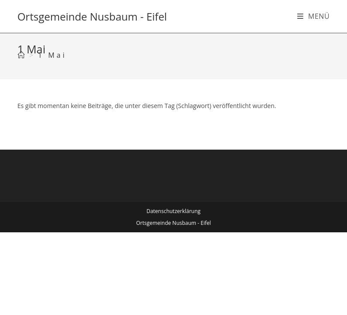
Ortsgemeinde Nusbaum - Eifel (92, 16)
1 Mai (52, 55)
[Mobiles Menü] (313, 16)
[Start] (22, 55)
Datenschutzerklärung (173, 211)
